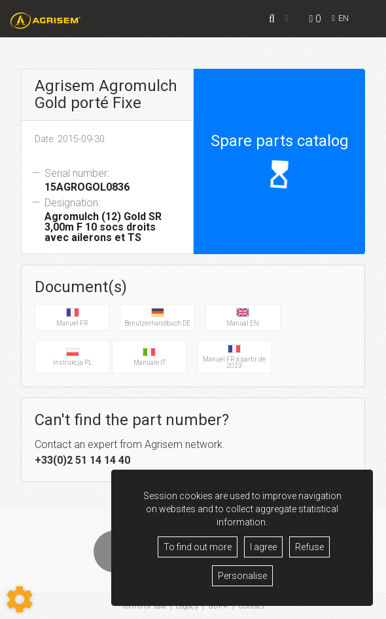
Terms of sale (143, 606)
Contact (252, 606)
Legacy (187, 606)
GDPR (219, 606)
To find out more (198, 547)
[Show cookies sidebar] (20, 599)
